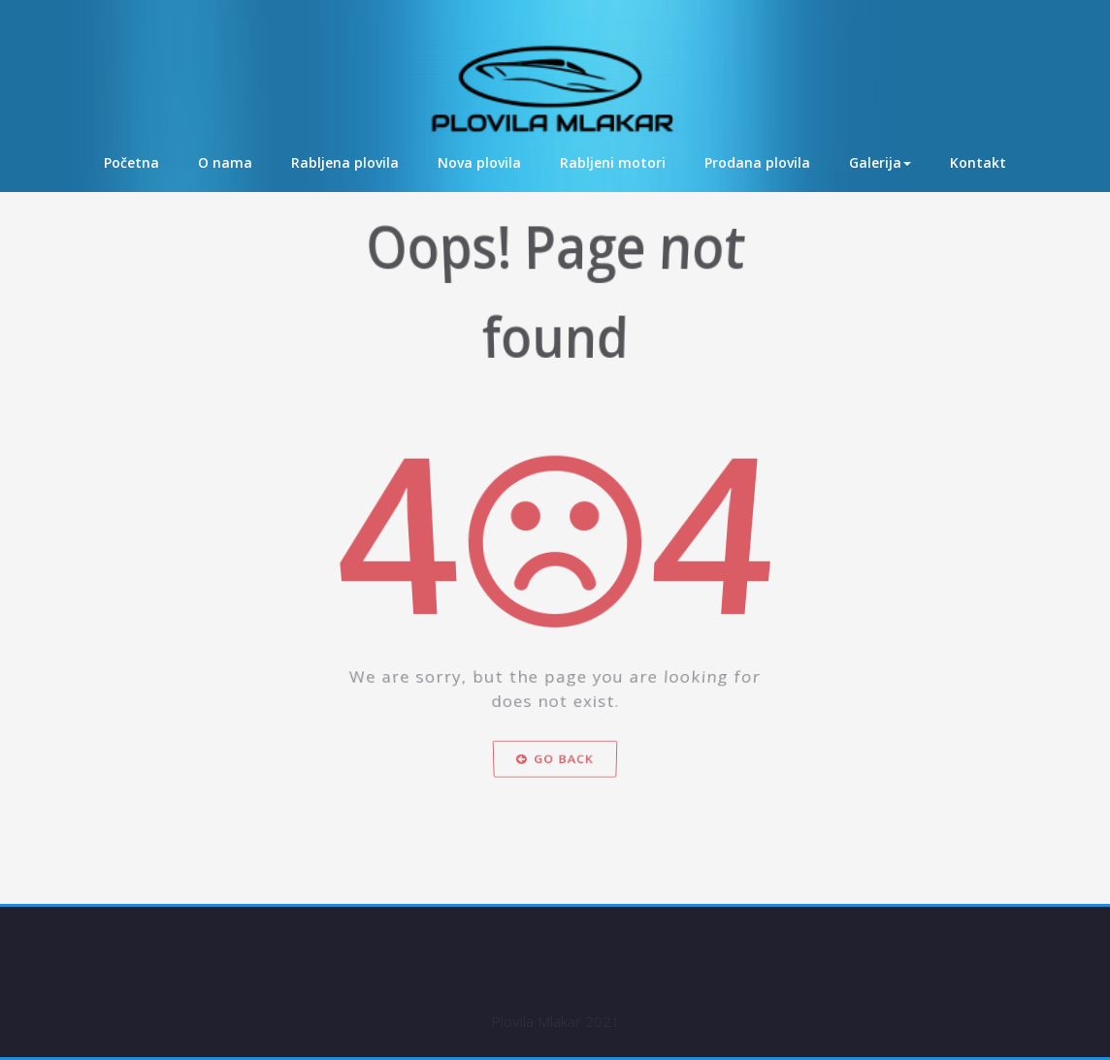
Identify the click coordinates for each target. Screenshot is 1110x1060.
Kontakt (978, 162)
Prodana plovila (757, 162)
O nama (225, 162)
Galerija (880, 162)
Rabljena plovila (345, 162)
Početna (131, 162)
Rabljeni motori (613, 162)
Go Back (555, 781)
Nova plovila (479, 162)
